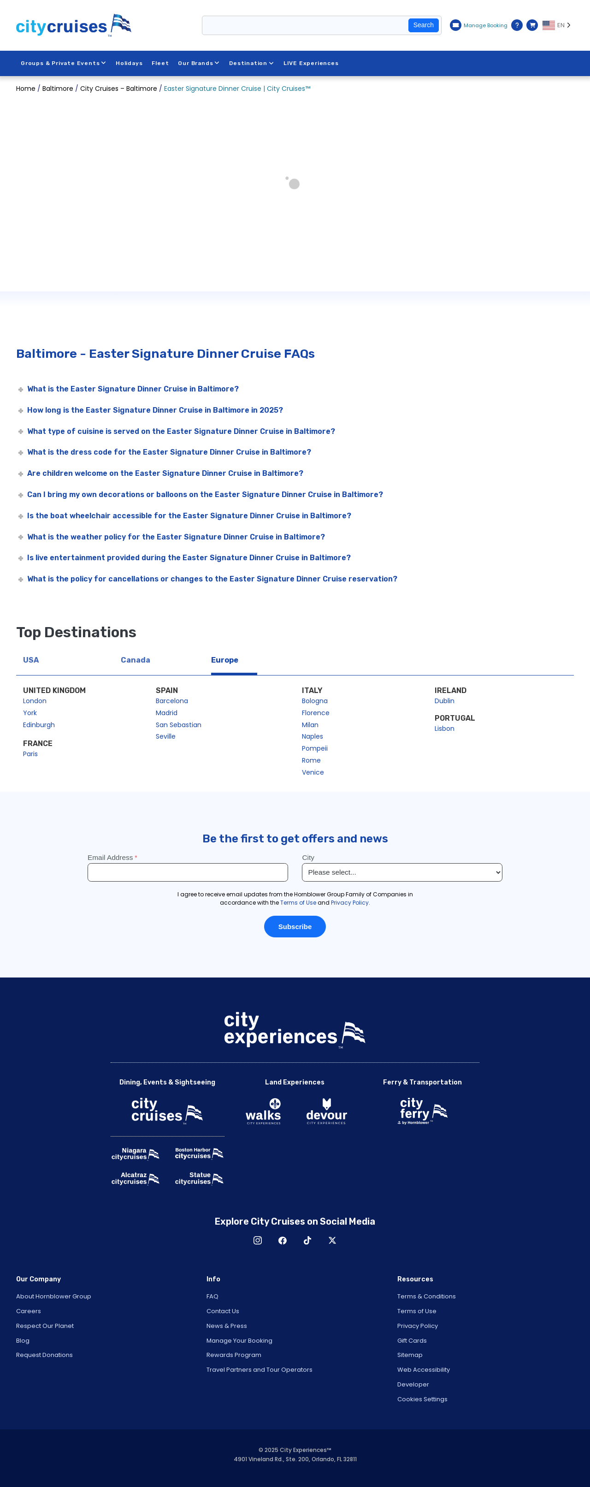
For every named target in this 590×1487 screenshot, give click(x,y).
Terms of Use (417, 1311)
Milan (310, 724)
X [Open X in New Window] (332, 1240)
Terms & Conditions (426, 1296)
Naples (312, 736)
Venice (313, 772)
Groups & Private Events (63, 63)
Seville (166, 736)
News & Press (226, 1325)
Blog (23, 1340)
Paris (30, 753)
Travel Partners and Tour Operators (259, 1369)
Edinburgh (39, 724)
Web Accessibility (423, 1369)
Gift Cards (412, 1340)
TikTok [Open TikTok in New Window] (307, 1240)
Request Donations (44, 1355)
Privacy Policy (417, 1325)
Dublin (444, 700)
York (30, 712)
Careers (28, 1311)
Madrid (166, 712)
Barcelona (172, 700)
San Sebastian (178, 724)
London (35, 700)
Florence (316, 712)
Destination (251, 63)
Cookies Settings (422, 1399)
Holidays (129, 63)
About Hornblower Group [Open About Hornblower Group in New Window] (53, 1296)
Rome (311, 760)
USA (31, 660)
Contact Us (222, 1311)
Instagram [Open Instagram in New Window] (258, 1240)
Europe (224, 660)
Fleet (160, 63)
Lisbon (444, 728)
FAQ (212, 1296)
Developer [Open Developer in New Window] (413, 1384)
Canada (135, 660)
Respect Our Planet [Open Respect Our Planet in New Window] (45, 1325)
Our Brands (199, 63)
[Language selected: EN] (558, 25)
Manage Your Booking (239, 1340)
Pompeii (315, 748)
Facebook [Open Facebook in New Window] (282, 1240)
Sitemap (410, 1355)
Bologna (315, 700)
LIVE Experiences (311, 63)
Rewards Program (233, 1355)
